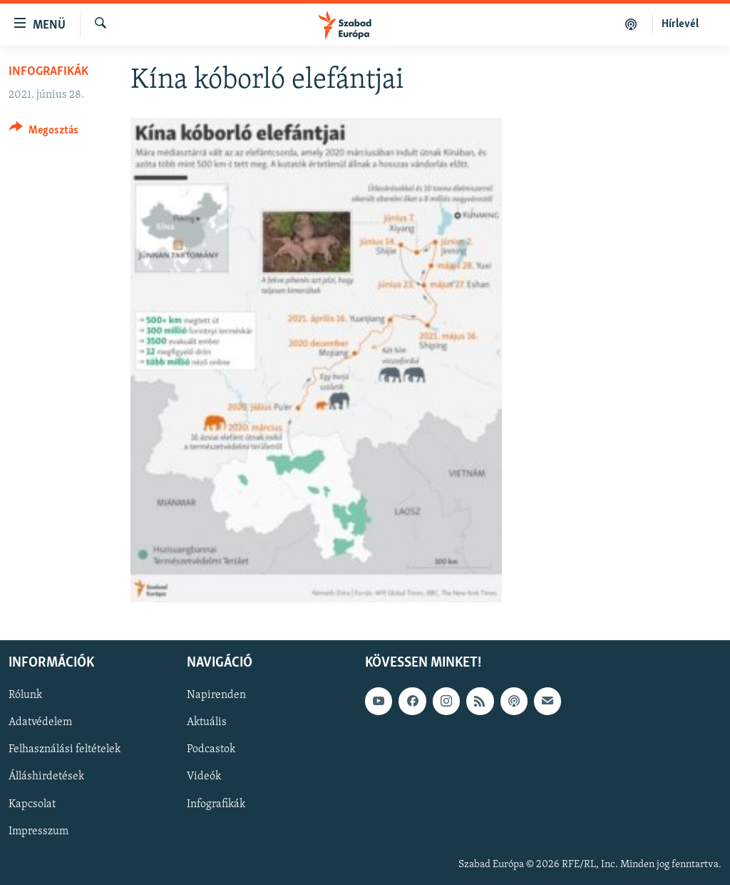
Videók (204, 776)
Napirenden (216, 695)
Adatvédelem (40, 722)
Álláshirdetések (46, 776)
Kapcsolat (32, 803)
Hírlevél (680, 24)
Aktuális (207, 722)
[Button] (43, 132)
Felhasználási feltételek (64, 749)
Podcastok (211, 749)
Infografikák (48, 72)
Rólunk (25, 695)
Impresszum (38, 830)
